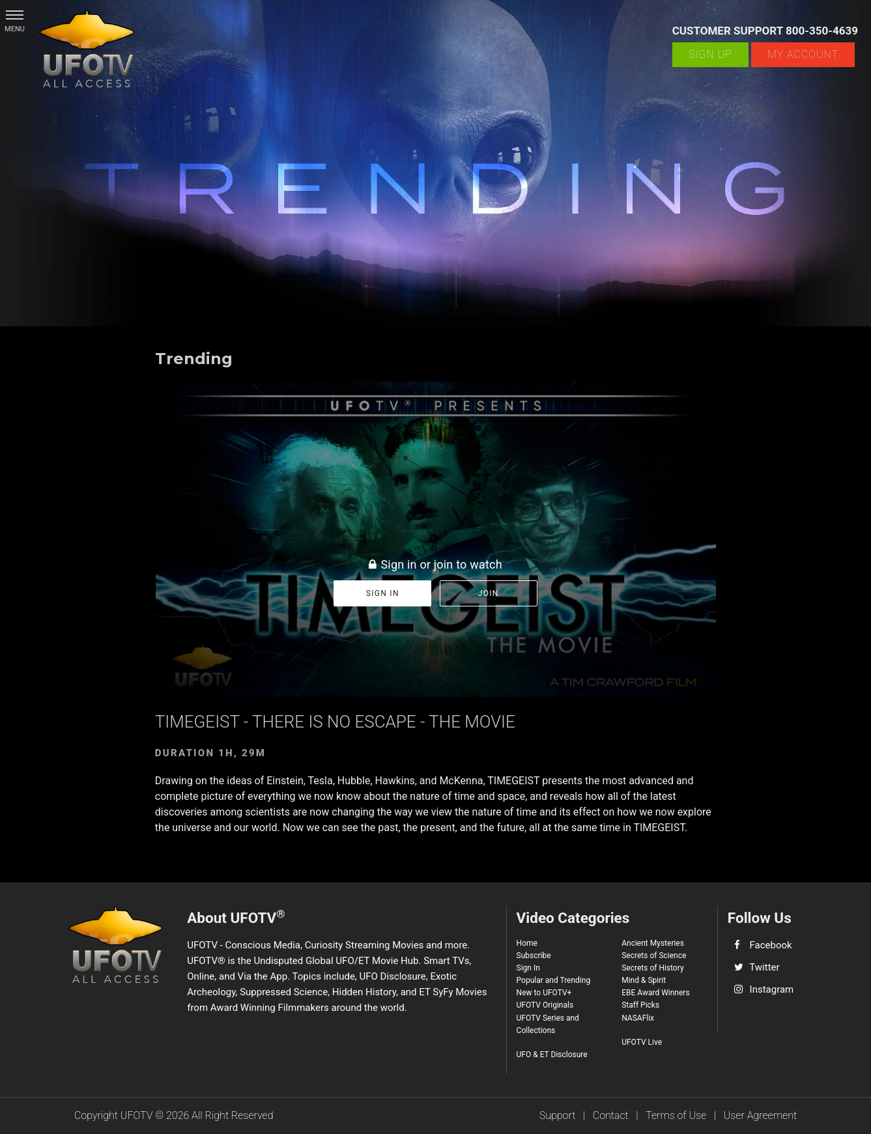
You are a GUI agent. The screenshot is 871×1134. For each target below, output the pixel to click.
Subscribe (534, 955)
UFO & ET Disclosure (552, 1054)
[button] (14, 14)
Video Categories (573, 917)
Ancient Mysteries (652, 943)
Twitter (764, 967)
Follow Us (760, 917)
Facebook (771, 945)
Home (527, 943)
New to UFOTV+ (544, 992)
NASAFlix (637, 1018)
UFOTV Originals (545, 1005)
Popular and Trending (554, 980)
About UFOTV (236, 916)
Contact (611, 1115)
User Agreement (760, 1115)
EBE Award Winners (655, 992)
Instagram (772, 989)
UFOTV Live (641, 1042)
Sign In (528, 967)
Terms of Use (676, 1115)
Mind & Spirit (643, 980)
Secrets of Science (653, 955)
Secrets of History (652, 967)
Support (557, 1115)
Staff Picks (640, 1005)
